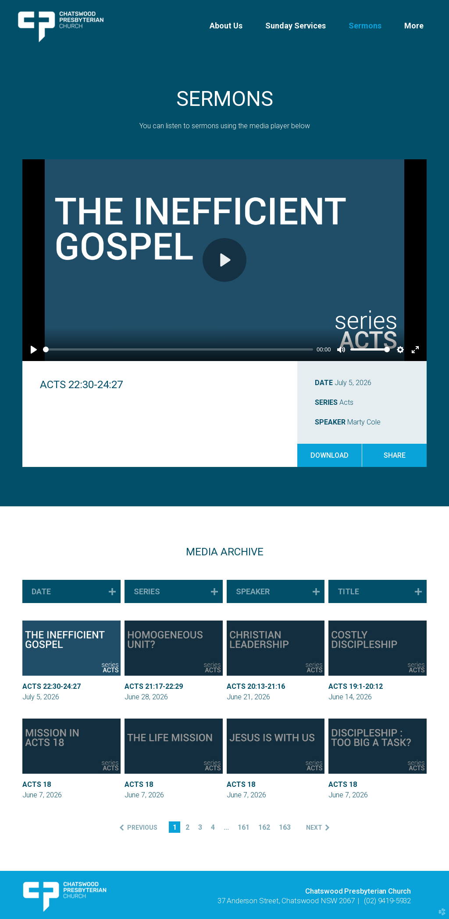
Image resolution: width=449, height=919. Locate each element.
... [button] (226, 827)
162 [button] (264, 827)
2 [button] (187, 827)
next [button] (314, 827)
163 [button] (285, 827)
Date (324, 383)
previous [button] (142, 827)
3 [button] (200, 827)
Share (395, 455)
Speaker (330, 422)
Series (326, 402)
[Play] (34, 350)
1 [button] (175, 827)
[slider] (178, 349)
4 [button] (213, 827)
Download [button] (329, 455)
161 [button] (243, 827)
